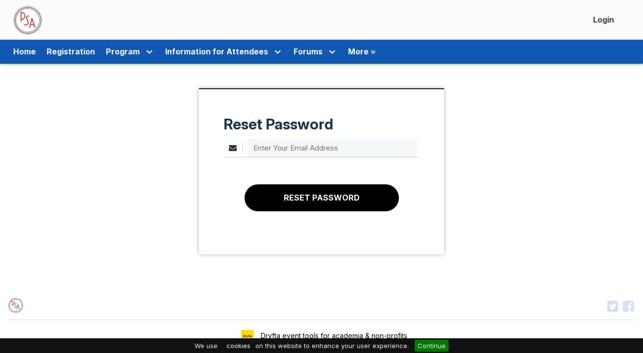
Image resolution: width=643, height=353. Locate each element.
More (338, 52)
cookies (238, 346)
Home (24, 52)
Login (603, 20)
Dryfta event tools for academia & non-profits (333, 335)
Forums (296, 52)
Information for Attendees (212, 52)
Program (126, 52)
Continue (431, 346)
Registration (71, 52)
